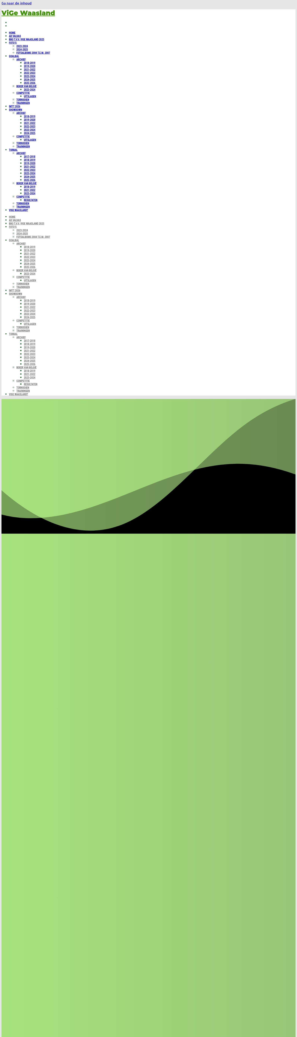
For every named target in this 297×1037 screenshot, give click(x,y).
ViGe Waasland (28, 13)
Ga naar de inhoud (16, 3)
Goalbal (14, 56)
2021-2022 (29, 69)
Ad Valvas (15, 36)
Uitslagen (30, 96)
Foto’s (13, 42)
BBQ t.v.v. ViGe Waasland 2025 (26, 39)
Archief (21, 59)
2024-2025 (22, 49)
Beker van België (26, 86)
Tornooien (22, 99)
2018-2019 (29, 62)
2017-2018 (29, 156)
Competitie (23, 93)
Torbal (13, 149)
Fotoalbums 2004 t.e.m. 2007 (33, 52)
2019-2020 (29, 66)
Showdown (15, 109)
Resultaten (30, 200)
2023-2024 (22, 46)
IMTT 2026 (14, 106)
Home (12, 32)
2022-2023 (29, 72)
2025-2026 (29, 82)
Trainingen (23, 103)
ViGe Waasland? (18, 210)
